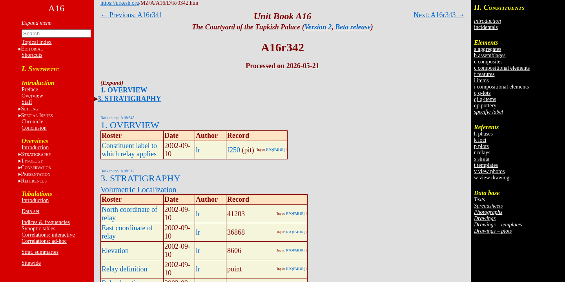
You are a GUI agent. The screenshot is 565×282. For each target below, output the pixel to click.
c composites (488, 62)
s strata (481, 159)
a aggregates (487, 49)
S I (37, 115)
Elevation (115, 251)
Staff (27, 102)
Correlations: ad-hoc (44, 241)
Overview (32, 96)
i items (481, 80)
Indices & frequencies (46, 222)
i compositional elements (501, 87)
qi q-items (485, 99)
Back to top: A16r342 (117, 118)
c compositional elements (502, 68)
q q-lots (482, 93)
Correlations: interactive (48, 235)
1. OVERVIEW (123, 90)
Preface (30, 89)
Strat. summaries (40, 252)
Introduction (35, 147)
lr (198, 150)
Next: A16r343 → (439, 15)
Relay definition (124, 269)
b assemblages (489, 55)
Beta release (352, 27)
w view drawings (493, 178)
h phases (483, 134)
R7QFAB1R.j (275, 150)
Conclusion (34, 128)
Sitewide (31, 263)
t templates (486, 165)
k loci (480, 140)
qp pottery (485, 105)
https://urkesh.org (119, 3)
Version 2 (318, 27)
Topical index (36, 42)
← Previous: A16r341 (131, 15)
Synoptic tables (38, 228)
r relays (482, 152)
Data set (30, 211)
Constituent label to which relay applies (129, 150)
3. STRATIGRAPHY (129, 99)
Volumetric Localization (138, 189)
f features (484, 74)
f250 (233, 150)
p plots (481, 146)
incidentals (486, 27)
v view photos (489, 171)
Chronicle (32, 122)
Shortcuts (32, 55)
